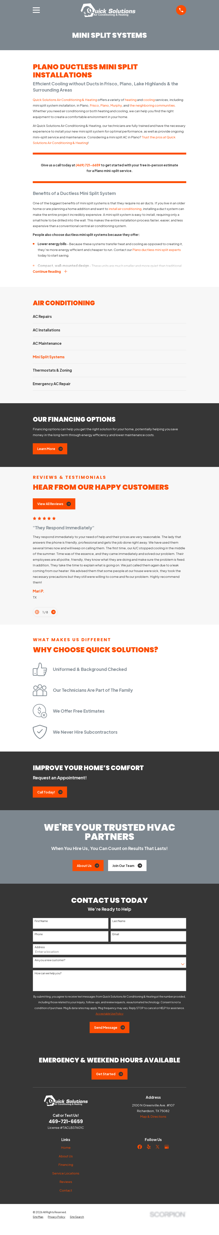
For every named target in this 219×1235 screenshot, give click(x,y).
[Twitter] (157, 1147)
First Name (41, 921)
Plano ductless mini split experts (156, 250)
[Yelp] (149, 1147)
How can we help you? (48, 974)
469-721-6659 (66, 1122)
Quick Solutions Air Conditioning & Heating (65, 100)
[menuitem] (109, 317)
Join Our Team (127, 866)
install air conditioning (125, 209)
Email (115, 934)
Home (66, 1148)
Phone (39, 934)
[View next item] (53, 613)
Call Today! (50, 793)
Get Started (109, 1075)
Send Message (109, 1028)
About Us (88, 866)
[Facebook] (139, 1147)
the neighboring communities (152, 105)
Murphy (116, 105)
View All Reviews (54, 504)
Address (40, 947)
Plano (104, 105)
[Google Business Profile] (166, 1147)
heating (131, 100)
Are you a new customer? (50, 960)
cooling (149, 100)
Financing (65, 1165)
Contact (66, 1191)
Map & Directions (153, 1117)
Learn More (50, 449)
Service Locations (65, 1174)
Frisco (94, 105)
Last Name (118, 921)
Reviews (66, 1182)
